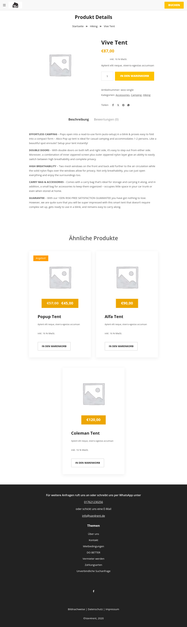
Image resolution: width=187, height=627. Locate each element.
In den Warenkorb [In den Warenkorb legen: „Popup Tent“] (54, 346)
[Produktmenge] (107, 76)
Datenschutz (95, 609)
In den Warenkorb (134, 76)
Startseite (78, 26)
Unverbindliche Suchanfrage (93, 571)
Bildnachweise (76, 609)
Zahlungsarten (93, 564)
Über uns (93, 534)
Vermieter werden (93, 558)
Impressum (112, 609)
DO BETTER (93, 552)
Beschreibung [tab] (78, 119)
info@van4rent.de (93, 516)
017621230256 (93, 502)
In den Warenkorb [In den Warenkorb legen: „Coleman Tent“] (87, 462)
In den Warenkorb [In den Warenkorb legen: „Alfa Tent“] (121, 346)
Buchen (174, 5)
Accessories (123, 95)
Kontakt (93, 540)
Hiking (93, 26)
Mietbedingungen (93, 546)
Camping (136, 95)
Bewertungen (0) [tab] (106, 119)
